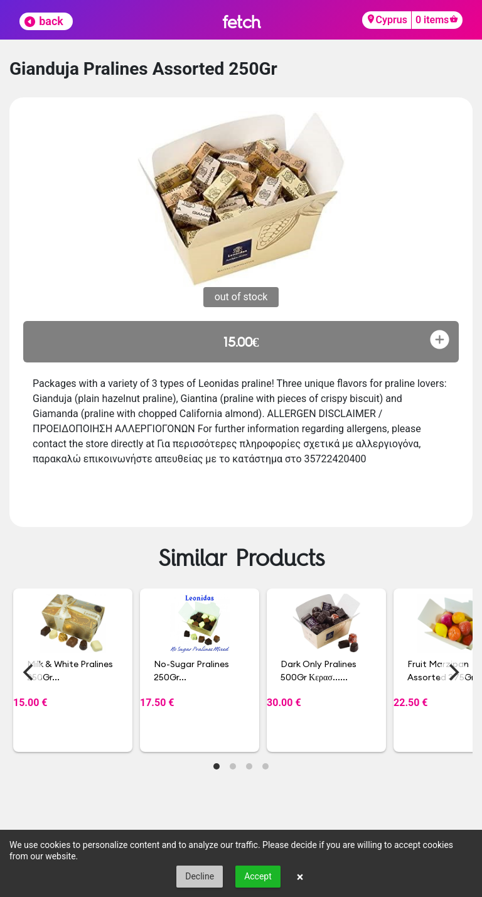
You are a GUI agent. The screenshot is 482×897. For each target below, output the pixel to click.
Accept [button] (258, 876)
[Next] (452, 672)
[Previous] (29, 672)
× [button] (300, 877)
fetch (241, 21)
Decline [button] (199, 876)
